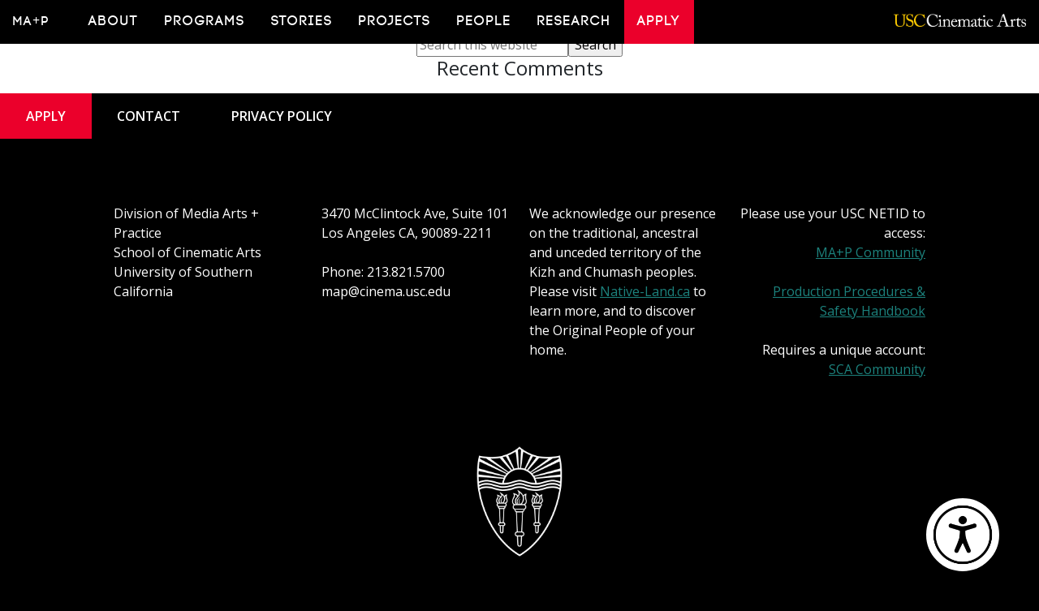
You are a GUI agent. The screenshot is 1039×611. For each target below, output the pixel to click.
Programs (205, 21)
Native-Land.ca (645, 291)
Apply (659, 21)
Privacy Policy (281, 116)
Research (574, 21)
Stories (302, 21)
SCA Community (877, 369)
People (484, 21)
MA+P (31, 21)
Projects (395, 21)
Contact (148, 116)
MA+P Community (870, 252)
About (113, 21)
